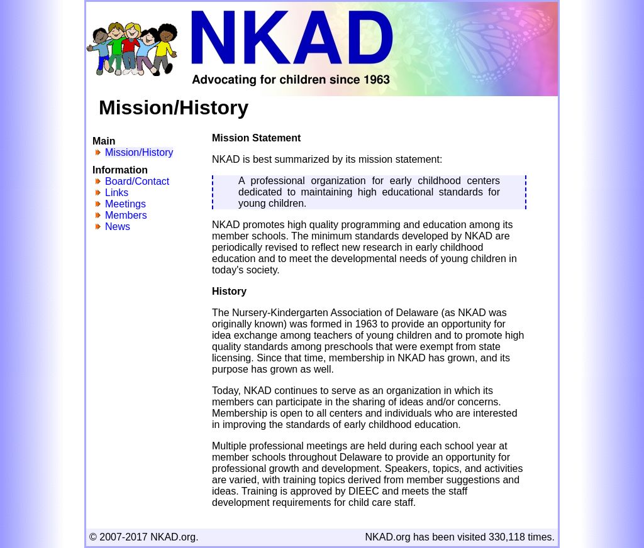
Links (116, 192)
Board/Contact (137, 181)
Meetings (125, 204)
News (117, 226)
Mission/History (139, 152)
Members (126, 215)
